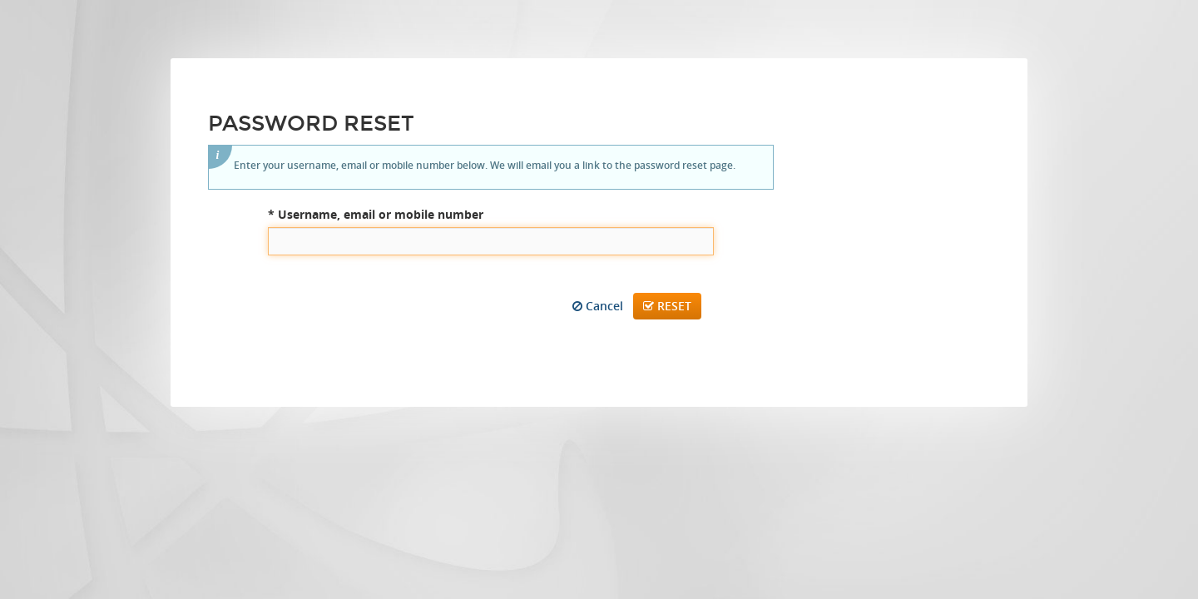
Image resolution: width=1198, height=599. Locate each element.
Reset (667, 306)
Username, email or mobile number (375, 214)
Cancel (597, 306)
